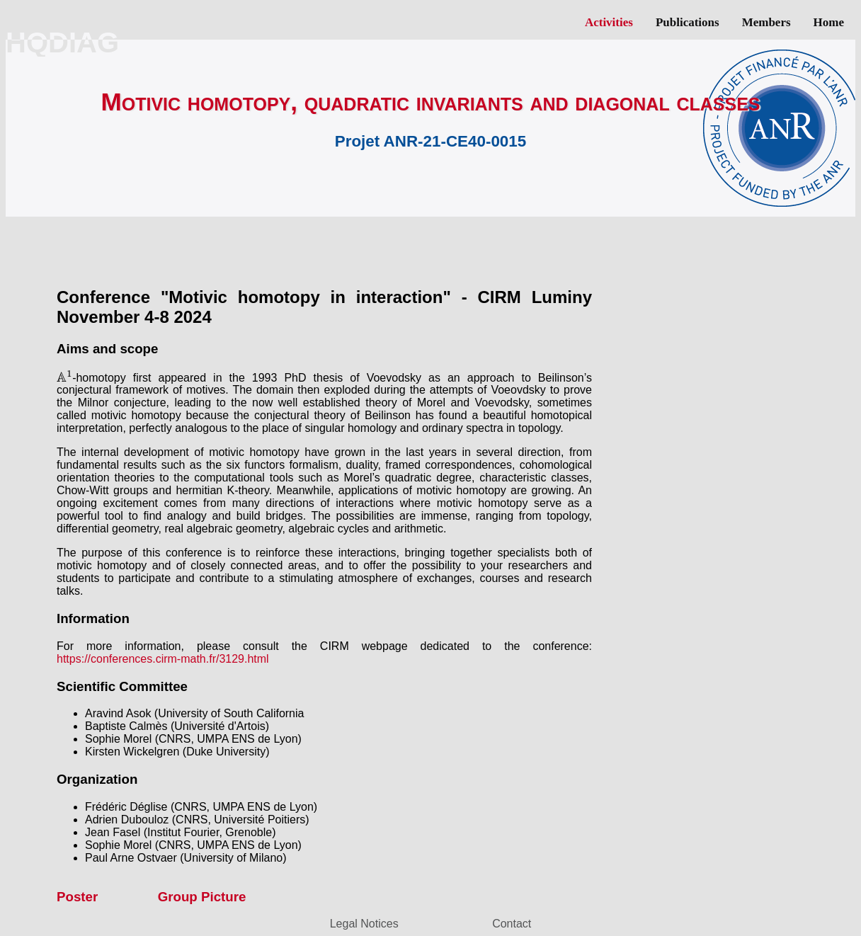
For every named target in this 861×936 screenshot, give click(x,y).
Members (766, 22)
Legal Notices (364, 924)
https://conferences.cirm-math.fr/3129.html (163, 659)
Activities (609, 22)
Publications (687, 22)
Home (829, 22)
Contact (511, 924)
